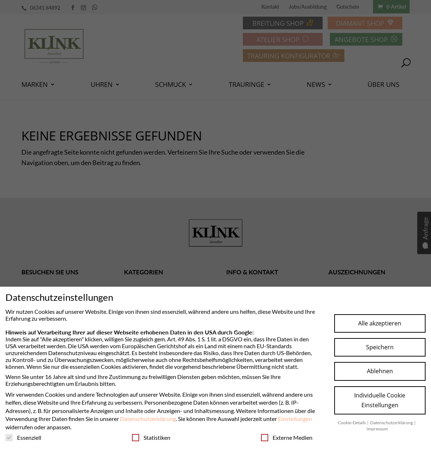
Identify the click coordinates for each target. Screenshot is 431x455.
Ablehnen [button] (380, 371)
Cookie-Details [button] (352, 422)
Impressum (377, 428)
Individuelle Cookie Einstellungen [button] (379, 400)
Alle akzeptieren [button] (379, 323)
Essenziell (23, 437)
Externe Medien (286, 437)
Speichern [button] (380, 347)
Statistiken (151, 437)
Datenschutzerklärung (148, 418)
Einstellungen (295, 418)
